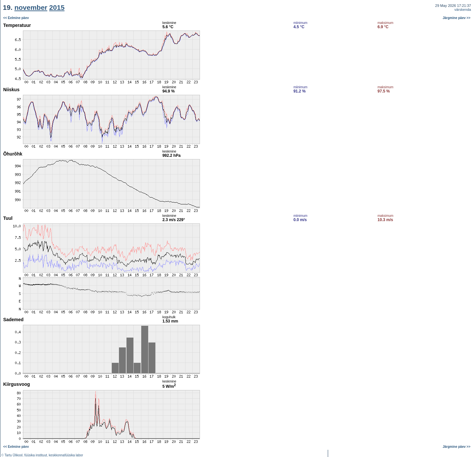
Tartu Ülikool (14, 455)
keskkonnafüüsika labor (66, 455)
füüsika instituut (35, 455)
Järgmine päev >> (457, 18)
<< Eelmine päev (16, 18)
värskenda (462, 9)
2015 (57, 7)
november (30, 7)
